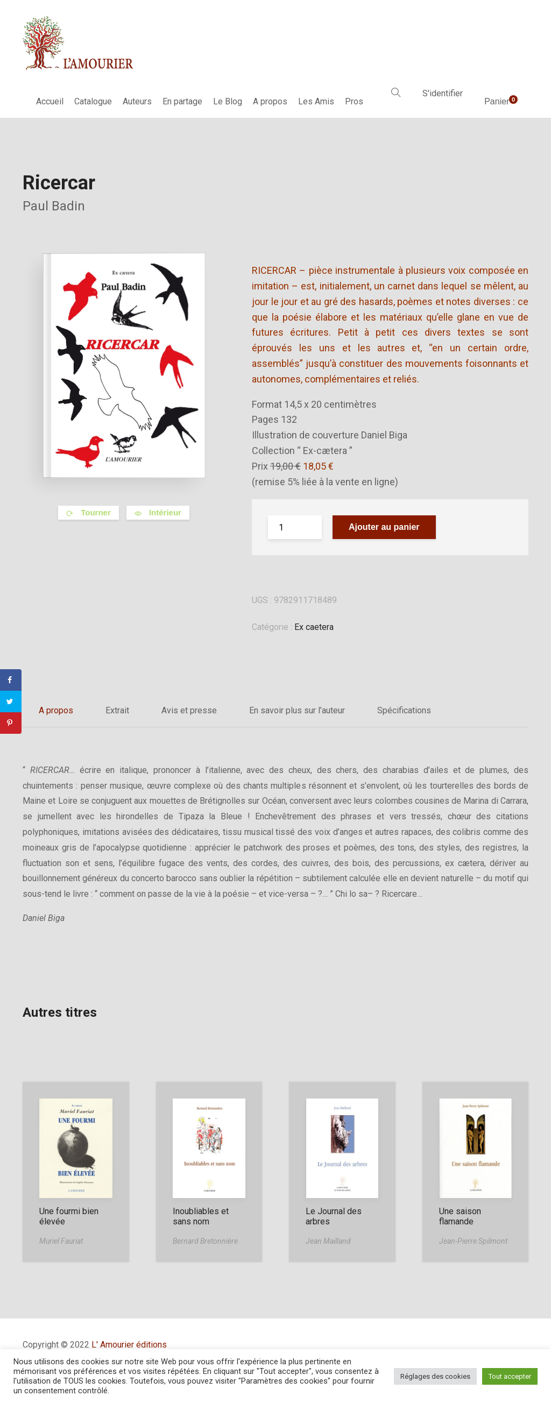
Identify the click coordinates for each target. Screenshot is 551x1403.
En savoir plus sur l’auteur (297, 710)
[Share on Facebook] (11, 680)
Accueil (49, 101)
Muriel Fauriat (61, 1241)
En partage (182, 101)
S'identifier (442, 93)
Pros (354, 101)
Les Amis (316, 101)
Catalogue (93, 101)
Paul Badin (54, 206)
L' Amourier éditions (129, 1345)
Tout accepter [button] (510, 1376)
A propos (270, 101)
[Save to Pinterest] (11, 723)
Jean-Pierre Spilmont (473, 1241)
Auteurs (137, 101)
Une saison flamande (460, 1216)
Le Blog (227, 101)
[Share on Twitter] (11, 701)
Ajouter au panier (384, 527)
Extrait (117, 710)
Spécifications (404, 710)
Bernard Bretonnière (205, 1241)
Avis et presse (189, 710)
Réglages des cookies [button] (435, 1376)
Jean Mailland (328, 1241)
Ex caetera (314, 627)
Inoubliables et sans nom (201, 1216)
